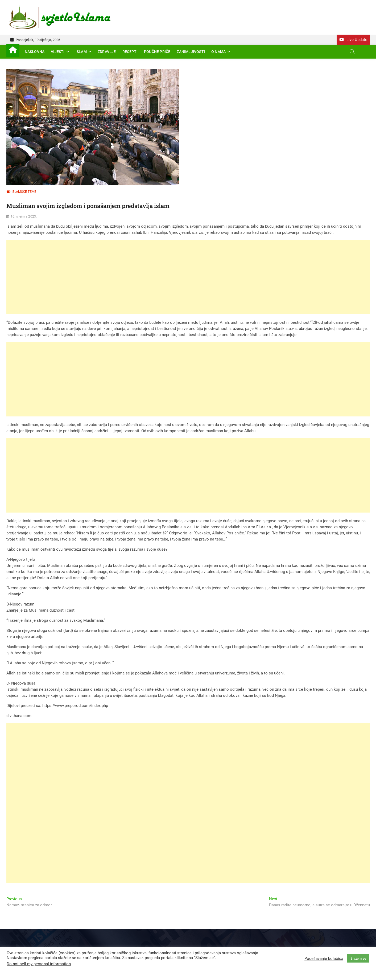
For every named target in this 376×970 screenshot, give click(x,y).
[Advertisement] (166, 277)
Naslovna (35, 52)
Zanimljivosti (191, 52)
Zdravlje (107, 52)
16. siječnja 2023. (24, 216)
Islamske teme (24, 192)
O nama (218, 52)
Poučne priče (157, 52)
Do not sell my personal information (39, 963)
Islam (81, 52)
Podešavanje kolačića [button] (323, 958)
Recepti (130, 52)
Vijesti (57, 52)
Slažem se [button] (358, 958)
